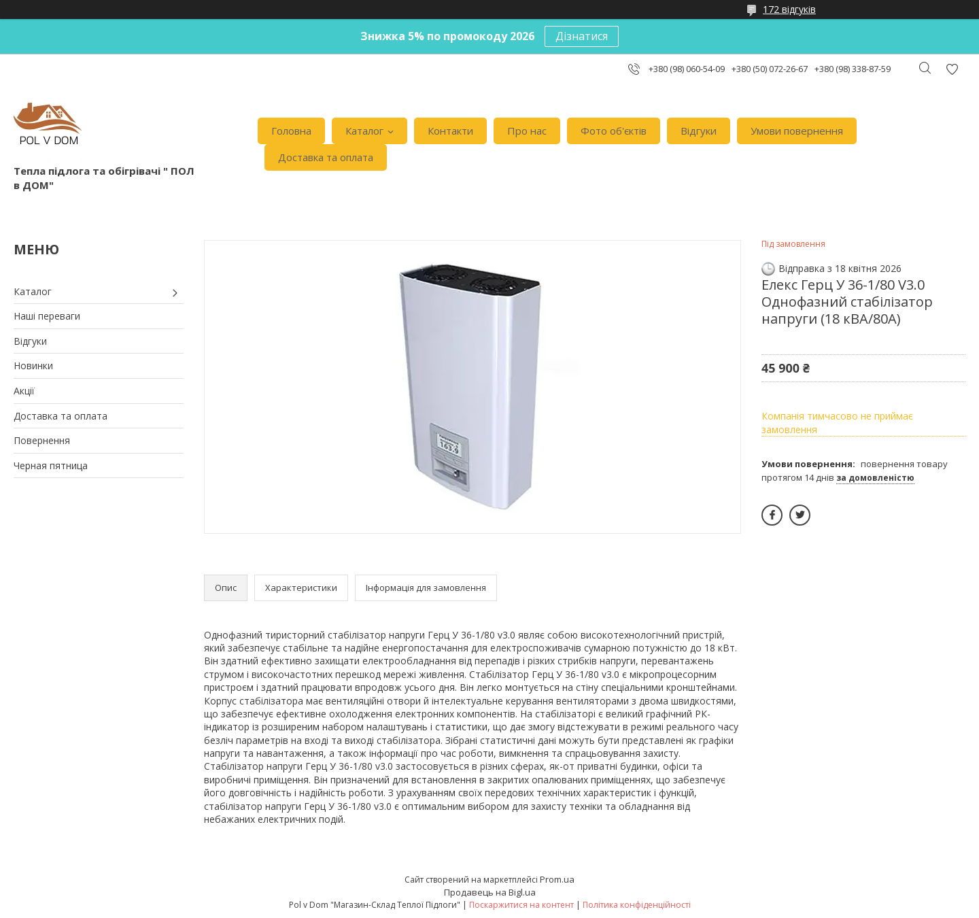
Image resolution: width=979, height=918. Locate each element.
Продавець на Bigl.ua (490, 892)
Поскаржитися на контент (521, 905)
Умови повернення (797, 130)
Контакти (450, 130)
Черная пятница (51, 465)
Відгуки (699, 130)
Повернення (42, 440)
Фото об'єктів (614, 130)
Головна (291, 130)
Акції (24, 390)
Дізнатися (581, 36)
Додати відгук (951, 69)
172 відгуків (789, 9)
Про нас (527, 130)
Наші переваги (47, 315)
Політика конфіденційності (637, 905)
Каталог (364, 130)
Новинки (33, 365)
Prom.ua (557, 879)
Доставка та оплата (325, 157)
